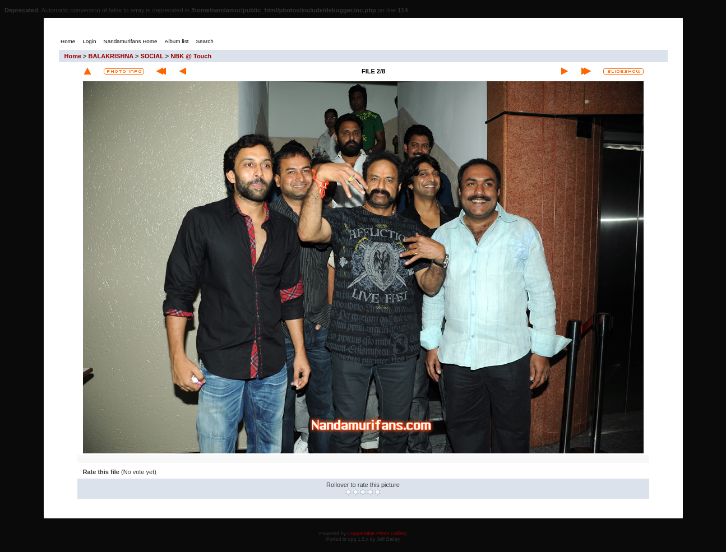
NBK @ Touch (190, 56)
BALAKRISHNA (111, 56)
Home (73, 56)
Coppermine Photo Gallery (376, 533)
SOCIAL (151, 56)
